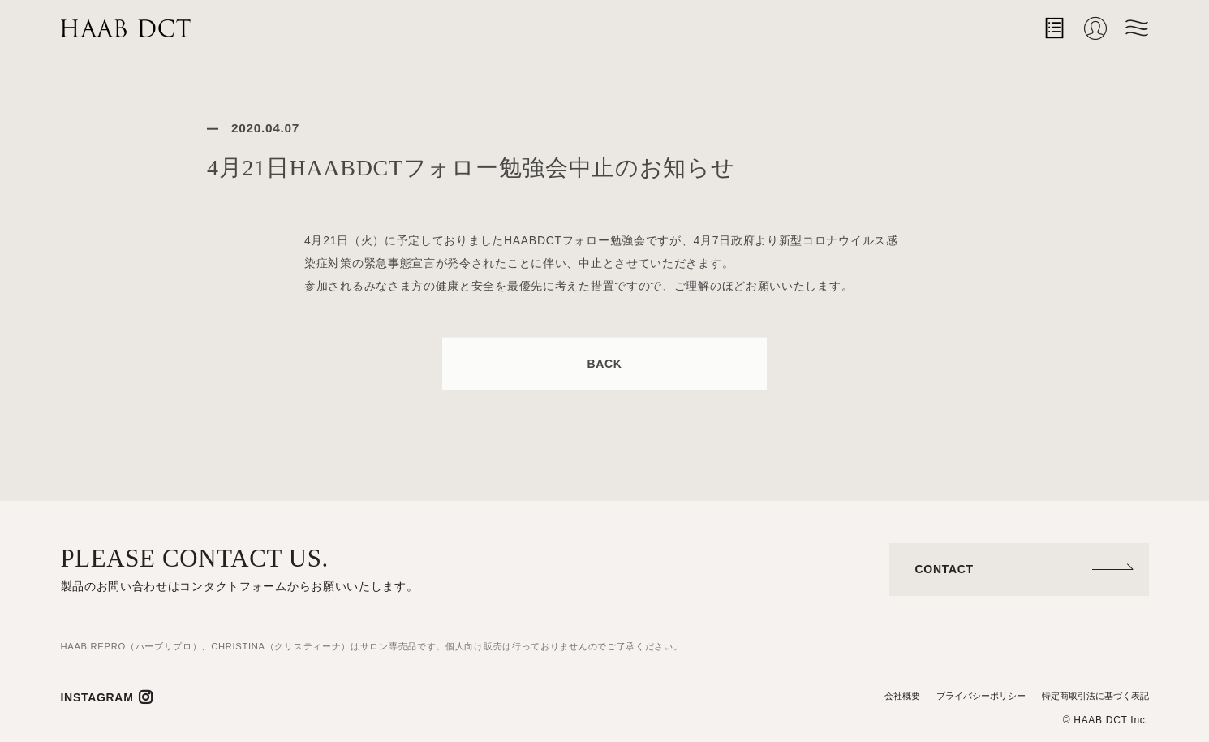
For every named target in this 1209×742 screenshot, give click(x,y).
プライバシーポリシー (957, 695)
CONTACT (944, 569)
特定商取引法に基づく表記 (1086, 695)
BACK (604, 364)
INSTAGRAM (97, 697)
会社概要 (868, 695)
